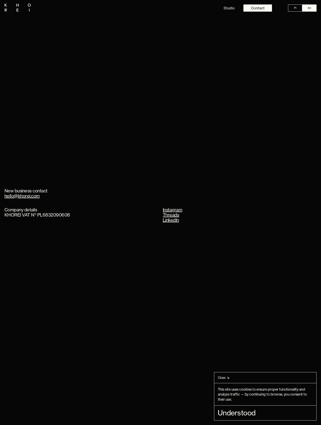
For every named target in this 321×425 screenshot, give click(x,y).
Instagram (172, 209)
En (309, 8)
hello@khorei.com (22, 196)
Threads (171, 215)
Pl (295, 8)
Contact (258, 8)
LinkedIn (171, 220)
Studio (229, 8)
